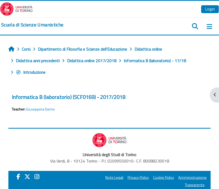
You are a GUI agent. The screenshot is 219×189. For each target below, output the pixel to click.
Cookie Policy (163, 177)
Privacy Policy (138, 177)
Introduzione (30, 72)
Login (210, 9)
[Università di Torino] (16, 8)
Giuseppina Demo (40, 109)
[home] (32, 25)
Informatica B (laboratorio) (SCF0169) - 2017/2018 (68, 97)
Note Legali (114, 177)
